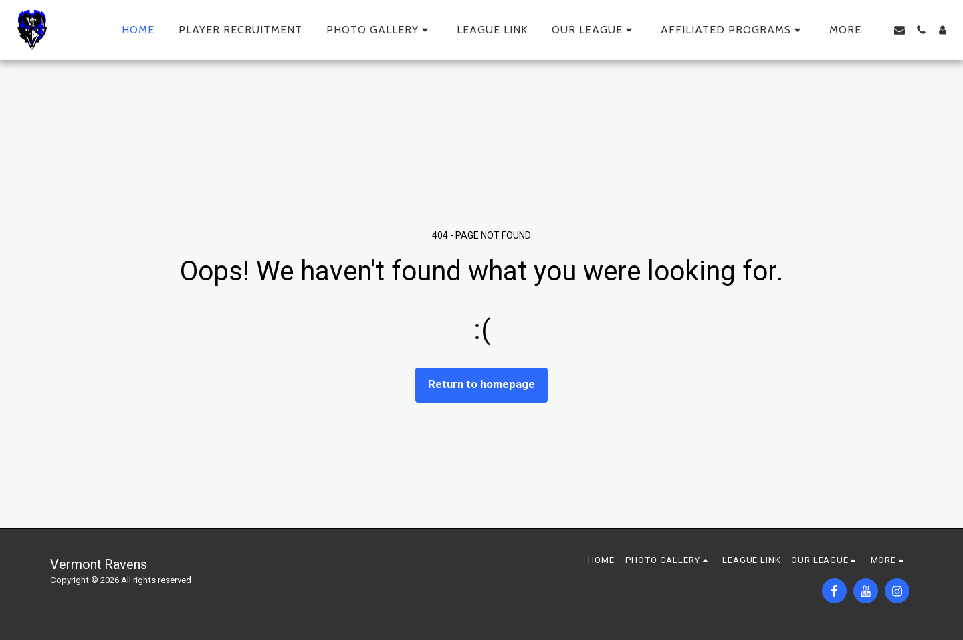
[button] (379, 30)
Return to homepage (481, 384)
